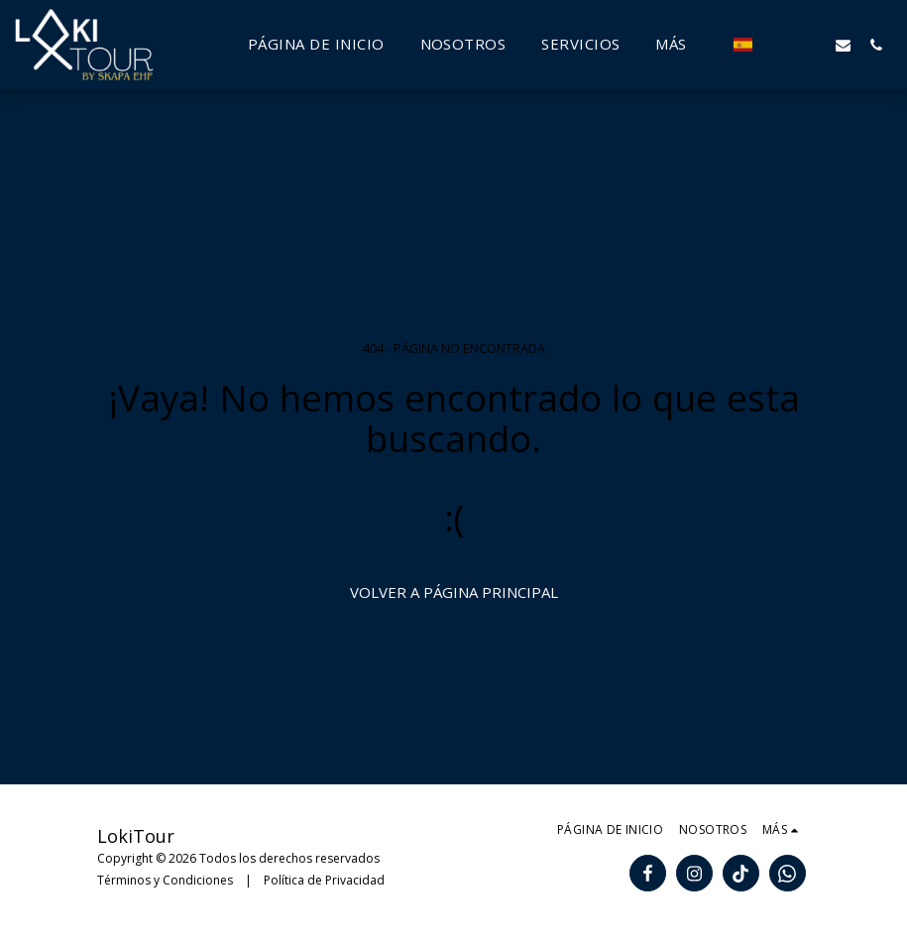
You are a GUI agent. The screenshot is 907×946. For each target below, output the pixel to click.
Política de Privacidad (324, 880)
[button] (777, 45)
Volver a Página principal (454, 592)
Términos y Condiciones (165, 880)
